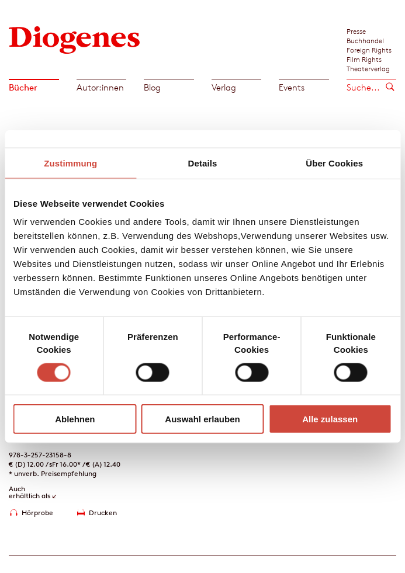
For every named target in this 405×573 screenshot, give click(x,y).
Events (291, 87)
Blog (152, 87)
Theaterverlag (368, 68)
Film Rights (364, 59)
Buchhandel (365, 40)
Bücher (23, 87)
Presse (356, 31)
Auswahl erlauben (202, 419)
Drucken (103, 512)
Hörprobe (37, 512)
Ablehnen (75, 419)
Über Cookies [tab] (334, 163)
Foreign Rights (369, 49)
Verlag (224, 87)
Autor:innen (100, 87)
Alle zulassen (330, 419)
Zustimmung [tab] (70, 163)
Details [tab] (202, 163)
